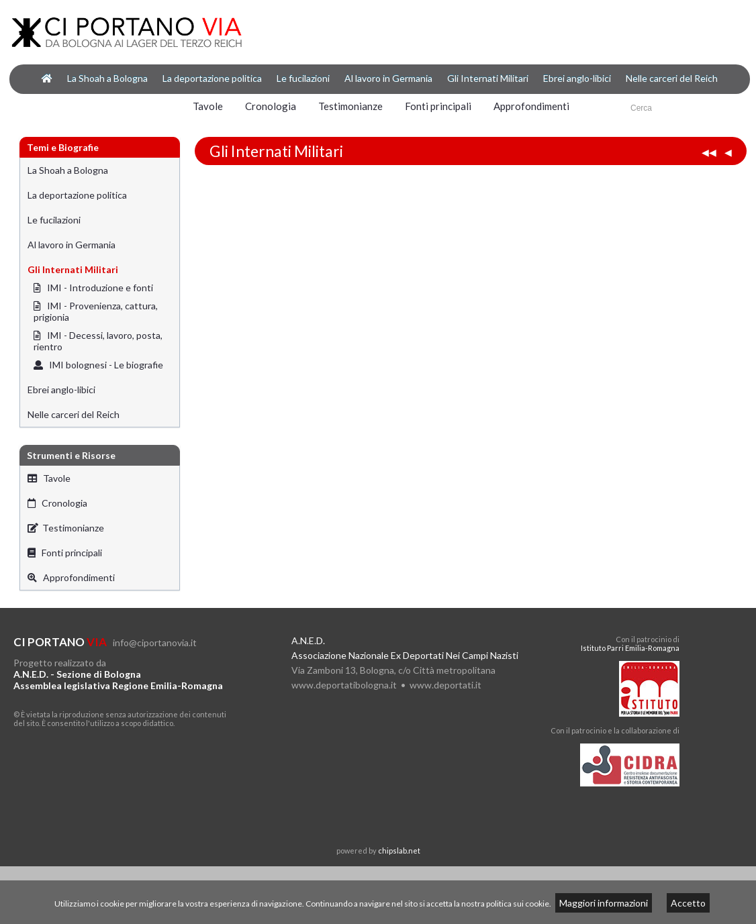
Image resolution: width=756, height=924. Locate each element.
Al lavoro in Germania (388, 78)
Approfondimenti (531, 106)
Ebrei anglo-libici (577, 78)
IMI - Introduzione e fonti (93, 287)
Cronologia (270, 106)
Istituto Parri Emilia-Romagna (630, 648)
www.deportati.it (445, 684)
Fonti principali (438, 106)
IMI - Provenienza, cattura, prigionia (96, 311)
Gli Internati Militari (487, 78)
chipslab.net (399, 850)
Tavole (208, 106)
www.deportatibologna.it (344, 684)
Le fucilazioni (303, 78)
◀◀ (709, 152)
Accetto (688, 903)
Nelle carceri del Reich (672, 78)
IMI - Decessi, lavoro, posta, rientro (98, 340)
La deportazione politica (212, 78)
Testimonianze (350, 106)
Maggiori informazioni (603, 903)
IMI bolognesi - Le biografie (98, 364)
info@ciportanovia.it (155, 642)
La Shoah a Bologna (107, 78)
